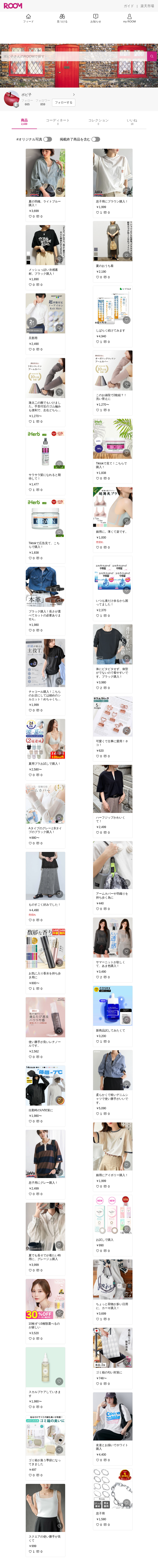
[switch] (47, 139)
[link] (45, 173)
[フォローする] (63, 103)
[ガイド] (129, 6)
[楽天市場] (147, 6)
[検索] (152, 56)
